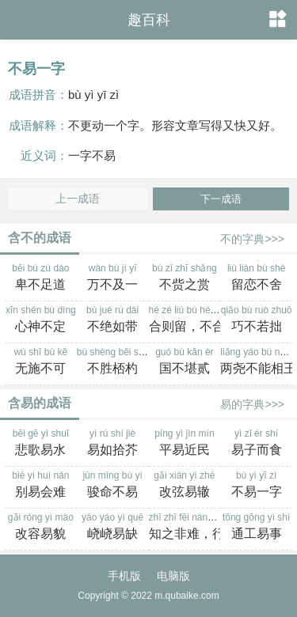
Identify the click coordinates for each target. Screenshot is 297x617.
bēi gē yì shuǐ (41, 444)
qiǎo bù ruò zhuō (256, 320)
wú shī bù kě (41, 362)
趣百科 (149, 20)
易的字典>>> (252, 404)
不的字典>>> (252, 239)
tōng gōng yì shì (256, 527)
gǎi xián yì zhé (185, 486)
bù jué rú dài (113, 320)
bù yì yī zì (256, 486)
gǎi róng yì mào (41, 527)
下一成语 (221, 199)
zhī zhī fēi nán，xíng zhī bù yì (211, 527)
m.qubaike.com (186, 595)
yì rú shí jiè (113, 444)
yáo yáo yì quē (113, 527)
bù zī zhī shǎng (185, 278)
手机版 (124, 576)
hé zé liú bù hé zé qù (193, 320)
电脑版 (173, 576)
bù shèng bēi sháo (115, 362)
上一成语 (77, 199)
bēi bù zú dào (41, 278)
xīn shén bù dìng (41, 320)
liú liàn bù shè (256, 278)
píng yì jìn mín (185, 444)
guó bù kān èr (185, 362)
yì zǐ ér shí (256, 444)
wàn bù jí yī (113, 278)
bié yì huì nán (41, 486)
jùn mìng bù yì (113, 486)
